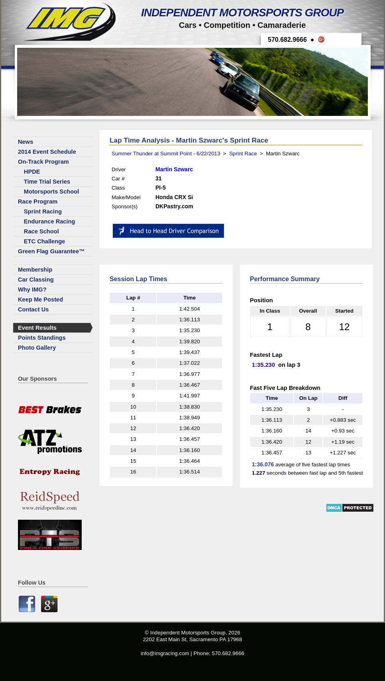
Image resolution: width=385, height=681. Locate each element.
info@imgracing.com (165, 653)
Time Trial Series (47, 181)
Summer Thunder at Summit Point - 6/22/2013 (166, 154)
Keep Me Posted (40, 299)
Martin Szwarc (174, 169)
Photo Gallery (37, 347)
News (25, 142)
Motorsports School (51, 191)
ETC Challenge (44, 241)
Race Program (37, 201)
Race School (41, 231)
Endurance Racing (49, 221)
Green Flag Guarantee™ (51, 251)
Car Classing (36, 279)
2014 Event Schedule (47, 152)
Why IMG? (32, 289)
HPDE (32, 171)
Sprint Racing (43, 211)
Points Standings (42, 338)
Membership (35, 269)
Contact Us (33, 309)
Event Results (37, 328)
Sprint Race (243, 154)
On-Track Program (43, 162)
